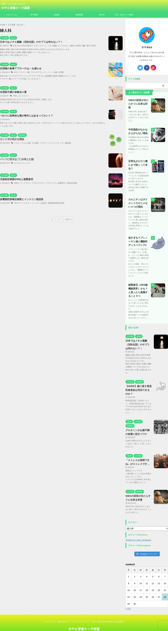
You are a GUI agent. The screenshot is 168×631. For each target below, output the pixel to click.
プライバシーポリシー (79, 612)
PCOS (16, 204)
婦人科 (102, 15)
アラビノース (43, 144)
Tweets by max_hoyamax (138, 530)
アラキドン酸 (23, 73)
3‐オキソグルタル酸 (21, 144)
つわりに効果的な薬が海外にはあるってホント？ (25, 116)
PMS (15, 96)
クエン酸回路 (62, 144)
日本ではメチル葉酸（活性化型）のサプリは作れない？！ (29, 42)
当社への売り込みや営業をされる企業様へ (108, 612)
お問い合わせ (63, 612)
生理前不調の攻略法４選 (12, 92)
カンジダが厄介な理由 (11, 140)
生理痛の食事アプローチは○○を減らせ (19, 69)
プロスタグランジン (37, 73)
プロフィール (11, 15)
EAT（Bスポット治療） (125, 15)
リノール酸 (50, 73)
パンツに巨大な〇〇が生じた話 (16, 160)
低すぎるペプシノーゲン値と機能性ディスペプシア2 (138, 231)
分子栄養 (34, 15)
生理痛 (57, 73)
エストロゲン (23, 96)
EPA (15, 73)
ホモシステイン (39, 46)
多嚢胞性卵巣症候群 (53, 204)
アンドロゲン (25, 184)
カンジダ (52, 144)
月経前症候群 (68, 184)
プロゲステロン (37, 184)
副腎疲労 (58, 184)
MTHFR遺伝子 (26, 46)
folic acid (16, 46)
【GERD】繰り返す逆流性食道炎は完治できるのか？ (137, 380)
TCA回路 (33, 144)
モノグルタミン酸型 (62, 46)
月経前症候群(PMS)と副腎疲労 (15, 180)
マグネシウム (49, 184)
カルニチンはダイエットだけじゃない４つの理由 (138, 193)
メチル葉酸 (50, 46)
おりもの (17, 164)
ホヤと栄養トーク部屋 (15, 8)
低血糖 (56, 15)
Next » (68, 219)
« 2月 (128, 598)
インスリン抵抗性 (38, 204)
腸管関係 (79, 15)
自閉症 (73, 46)
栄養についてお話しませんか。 (84, 623)
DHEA (16, 184)
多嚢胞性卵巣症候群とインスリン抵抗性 (20, 200)
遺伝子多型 (86, 46)
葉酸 (79, 46)
